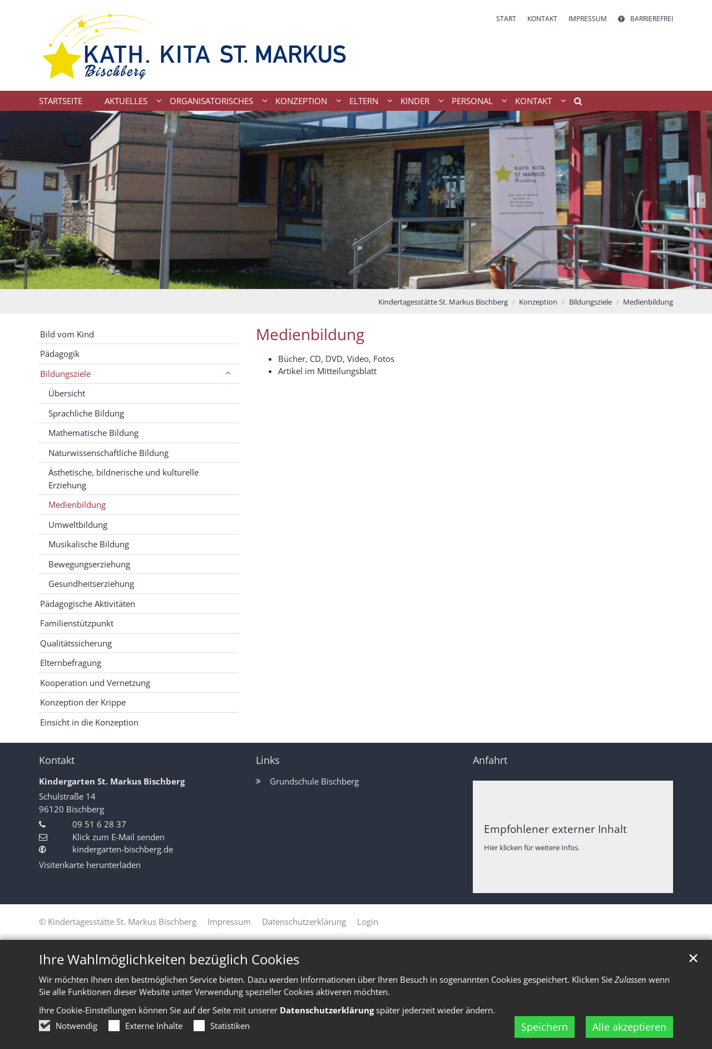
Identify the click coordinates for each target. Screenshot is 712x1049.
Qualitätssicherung (76, 643)
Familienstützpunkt (76, 623)
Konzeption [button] (301, 100)
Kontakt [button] (533, 100)
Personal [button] (472, 100)
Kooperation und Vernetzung (95, 682)
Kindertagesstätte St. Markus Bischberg (443, 302)
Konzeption (538, 302)
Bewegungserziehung (89, 564)
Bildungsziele (590, 302)
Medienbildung (648, 302)
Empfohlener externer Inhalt (555, 829)
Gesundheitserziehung (91, 583)
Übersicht (66, 393)
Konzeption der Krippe (83, 702)
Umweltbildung (77, 524)
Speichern (544, 1026)
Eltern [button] (363, 100)
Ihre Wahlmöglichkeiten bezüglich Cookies (169, 959)
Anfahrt (490, 760)
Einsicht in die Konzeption (89, 722)
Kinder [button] (414, 100)
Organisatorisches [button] (211, 100)
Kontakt (57, 760)
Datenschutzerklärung (327, 1010)
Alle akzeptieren (629, 1026)
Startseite (60, 100)
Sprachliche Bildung (86, 413)
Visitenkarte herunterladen (90, 864)
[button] (574, 103)
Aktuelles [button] (126, 100)
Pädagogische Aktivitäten (87, 603)
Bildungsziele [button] (65, 373)
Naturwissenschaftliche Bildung (108, 452)
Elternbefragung (70, 662)
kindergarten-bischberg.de (122, 849)
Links (268, 760)
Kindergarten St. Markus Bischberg (112, 781)
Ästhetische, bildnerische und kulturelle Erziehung (123, 479)
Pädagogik (60, 353)
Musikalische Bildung (88, 544)
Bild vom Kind (67, 334)
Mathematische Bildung (93, 432)
